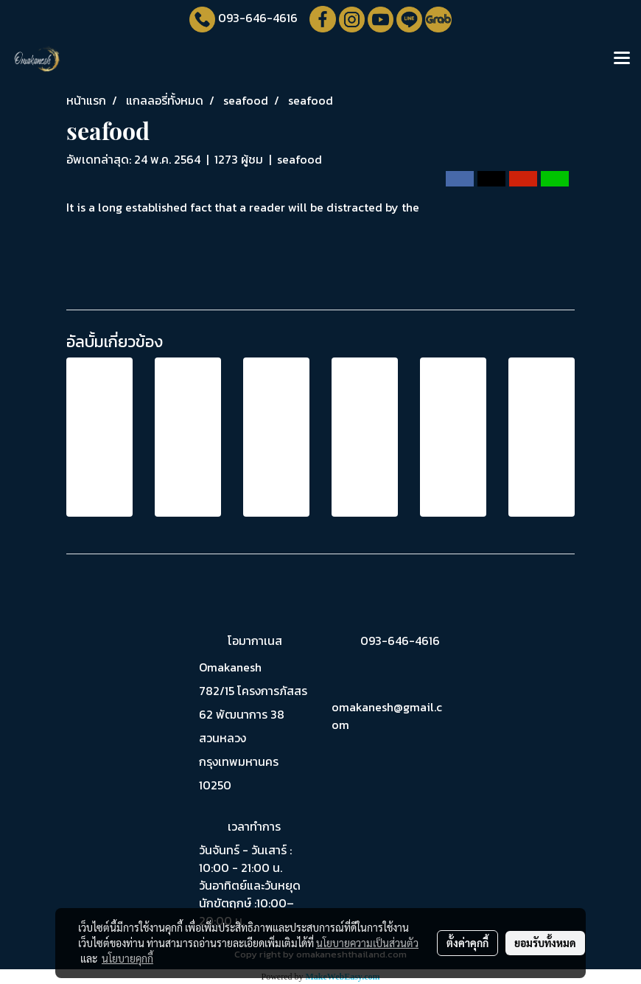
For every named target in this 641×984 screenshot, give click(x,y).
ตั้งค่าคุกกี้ (467, 942)
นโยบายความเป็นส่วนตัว (367, 942)
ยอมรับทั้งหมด (545, 942)
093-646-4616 (258, 18)
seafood (299, 159)
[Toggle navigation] (622, 59)
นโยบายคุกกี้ (127, 958)
